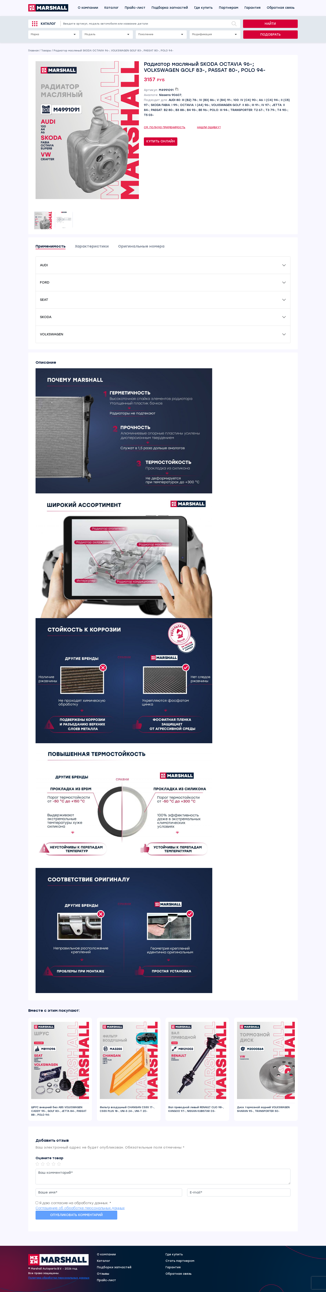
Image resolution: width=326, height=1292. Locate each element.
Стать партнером (179, 1261)
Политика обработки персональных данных (58, 1277)
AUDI (44, 265)
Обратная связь (281, 8)
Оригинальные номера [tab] (141, 246)
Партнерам (228, 8)
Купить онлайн (160, 141)
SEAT (44, 300)
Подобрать (270, 34)
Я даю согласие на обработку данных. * (75, 1203)
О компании (88, 8)
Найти (270, 24)
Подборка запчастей (170, 8)
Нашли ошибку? (209, 127)
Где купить (203, 8)
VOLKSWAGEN (51, 334)
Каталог (111, 8)
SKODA (46, 317)
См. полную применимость (164, 127)
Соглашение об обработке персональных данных (80, 1208)
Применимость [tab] (50, 246)
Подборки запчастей (114, 1267)
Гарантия (252, 8)
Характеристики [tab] (92, 246)
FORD (44, 282)
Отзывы (103, 1273)
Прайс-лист (135, 8)
